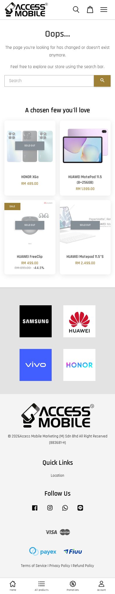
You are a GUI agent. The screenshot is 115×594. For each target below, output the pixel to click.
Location (57, 475)
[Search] (49, 81)
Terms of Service (34, 565)
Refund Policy (83, 565)
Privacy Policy (59, 565)
